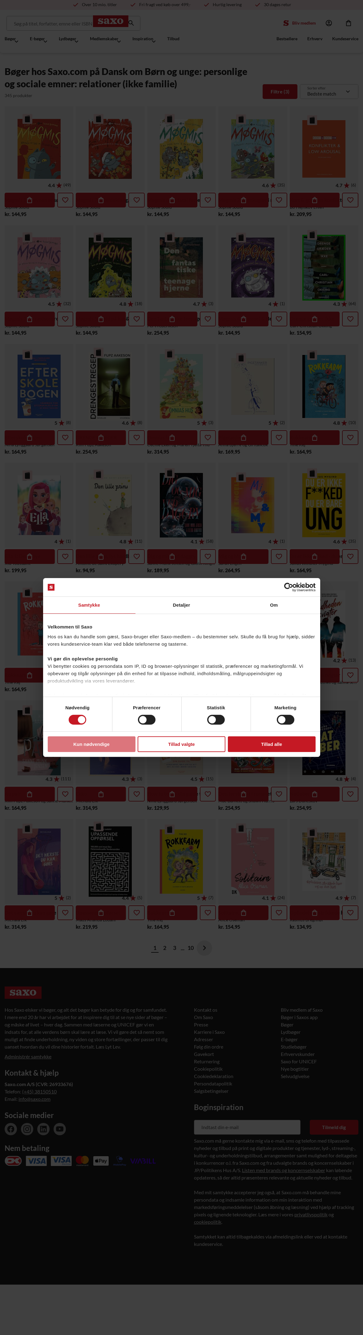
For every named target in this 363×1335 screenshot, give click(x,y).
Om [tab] (274, 605)
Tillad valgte (181, 744)
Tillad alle (271, 744)
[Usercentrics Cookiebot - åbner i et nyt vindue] (289, 587)
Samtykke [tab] (89, 605)
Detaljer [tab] (181, 605)
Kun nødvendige (91, 744)
